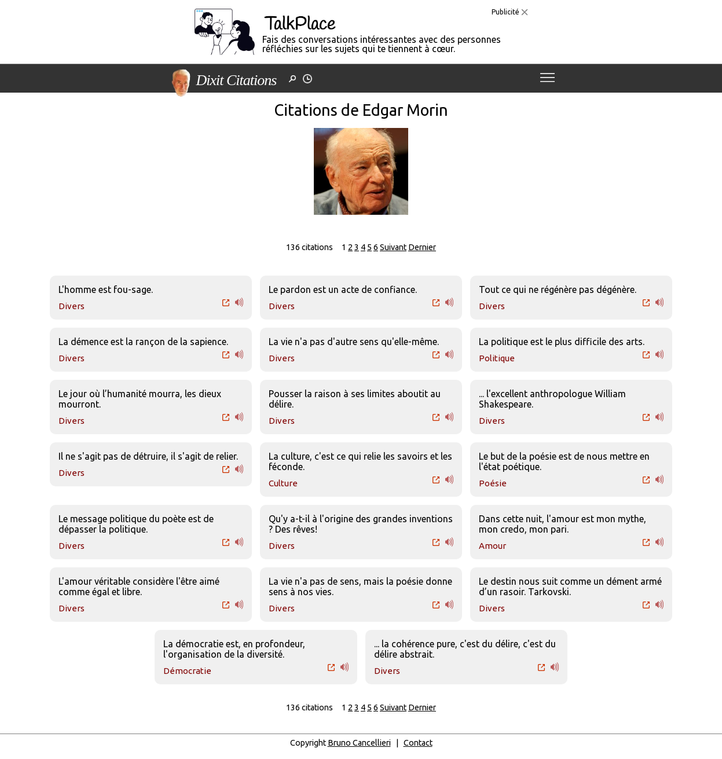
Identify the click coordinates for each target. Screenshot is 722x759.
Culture (283, 483)
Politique (497, 358)
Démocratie (187, 671)
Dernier (422, 247)
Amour (492, 546)
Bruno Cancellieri (359, 742)
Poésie (493, 483)
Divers (71, 306)
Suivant (393, 247)
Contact (418, 742)
